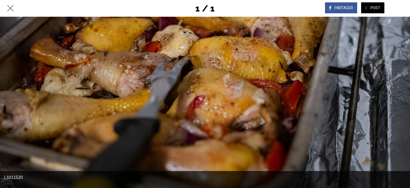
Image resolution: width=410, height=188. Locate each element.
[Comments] (399, 8)
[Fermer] (10, 8)
